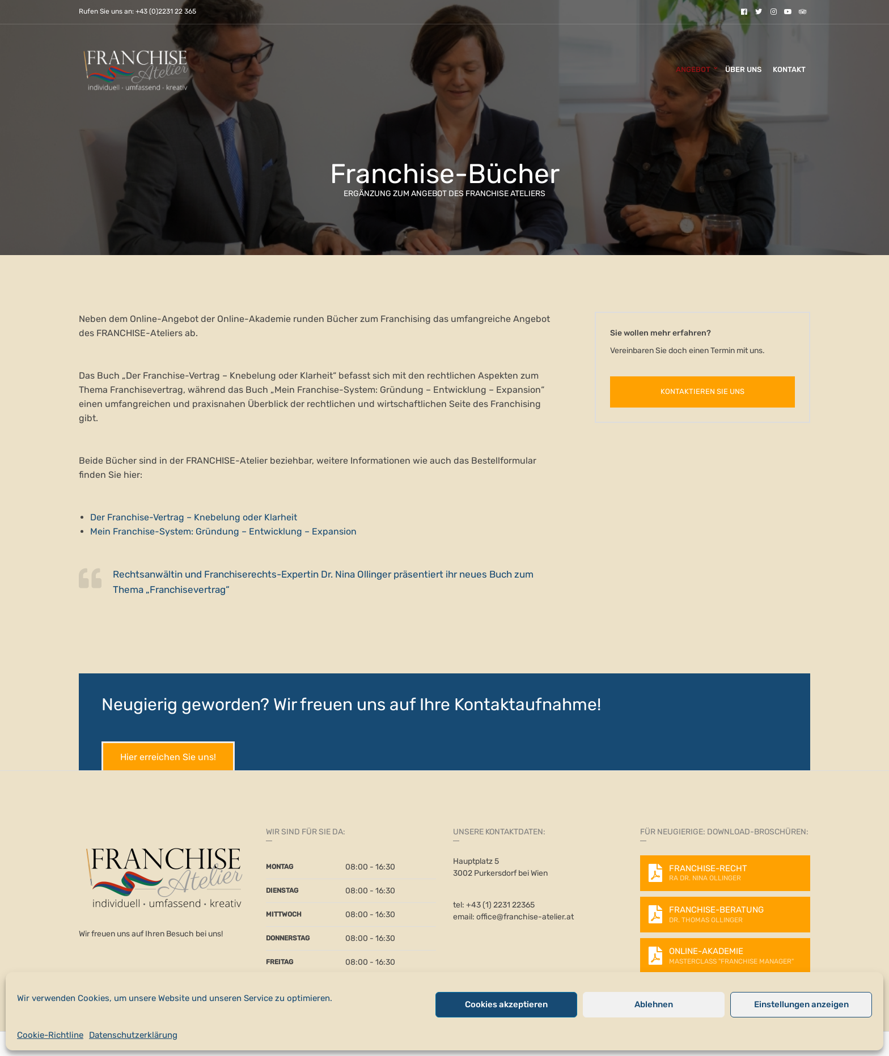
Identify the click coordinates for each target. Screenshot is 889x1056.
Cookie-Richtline (50, 1035)
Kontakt (789, 69)
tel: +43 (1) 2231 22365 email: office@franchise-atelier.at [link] (513, 911)
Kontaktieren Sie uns (702, 391)
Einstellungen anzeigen (801, 1004)
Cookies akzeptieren (506, 1004)
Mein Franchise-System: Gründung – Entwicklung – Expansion (223, 531)
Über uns (743, 69)
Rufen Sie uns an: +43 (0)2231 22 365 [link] (137, 11)
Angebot (693, 69)
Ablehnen (653, 1004)
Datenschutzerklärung (133, 1035)
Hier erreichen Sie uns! (168, 757)
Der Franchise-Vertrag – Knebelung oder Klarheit (193, 517)
